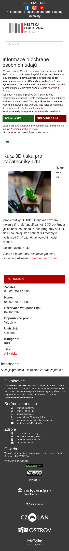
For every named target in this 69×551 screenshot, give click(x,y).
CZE (25, 3)
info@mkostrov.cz (25, 414)
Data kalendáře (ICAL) (27, 433)
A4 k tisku (10, 353)
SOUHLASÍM (12, 118)
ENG (34, 3)
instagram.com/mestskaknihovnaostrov (35, 420)
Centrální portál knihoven (28, 439)
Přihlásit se (34, 480)
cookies (41, 108)
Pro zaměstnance (25, 443)
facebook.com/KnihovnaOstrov (31, 417)
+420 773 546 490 (25, 411)
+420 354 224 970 (25, 408)
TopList (6, 91)
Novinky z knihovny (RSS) (29, 436)
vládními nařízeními (45, 258)
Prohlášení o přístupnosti (16, 461)
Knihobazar (14, 11)
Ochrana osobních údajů (25, 129)
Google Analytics (48, 88)
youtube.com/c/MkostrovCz (30, 423)
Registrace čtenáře (37, 11)
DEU (43, 3)
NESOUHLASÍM (47, 118)
